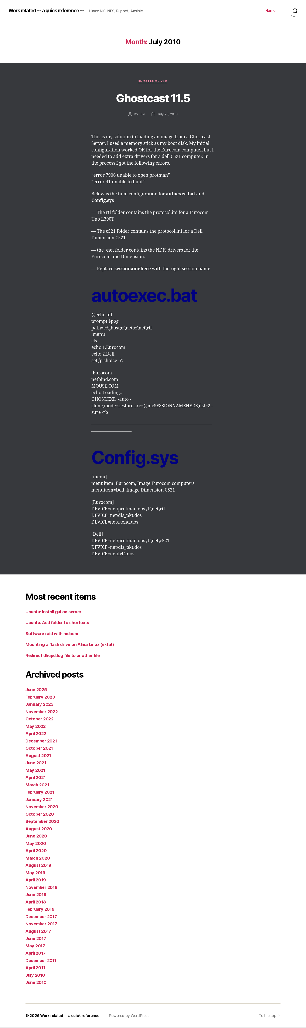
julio (141, 115)
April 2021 (36, 778)
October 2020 (40, 814)
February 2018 (41, 909)
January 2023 (40, 704)
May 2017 (36, 946)
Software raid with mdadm (54, 634)
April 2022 (37, 734)
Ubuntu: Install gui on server (55, 612)
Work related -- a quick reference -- (49, 10)
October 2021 (40, 748)
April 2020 (37, 851)
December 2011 (42, 961)
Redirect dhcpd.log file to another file (65, 655)
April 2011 (36, 968)
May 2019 (36, 873)
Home (270, 10)
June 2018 (37, 895)
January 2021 (40, 800)
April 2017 (36, 953)
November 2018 (43, 887)
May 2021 (36, 770)
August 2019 (39, 865)
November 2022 (43, 712)
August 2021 (39, 756)
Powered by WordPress (132, 1016)
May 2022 (36, 726)
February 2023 (41, 697)
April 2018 (37, 902)
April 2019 (37, 880)
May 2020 (36, 843)
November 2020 (43, 807)
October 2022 (40, 719)
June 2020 (37, 836)
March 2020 (38, 858)
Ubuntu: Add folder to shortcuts (60, 623)
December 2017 (43, 917)
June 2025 (37, 690)
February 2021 (41, 792)
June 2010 (37, 983)
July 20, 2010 (167, 115)
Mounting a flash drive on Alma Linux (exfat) (72, 645)
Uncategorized (153, 82)
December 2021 (43, 741)
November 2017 (43, 924)
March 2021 (38, 785)
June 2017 (37, 939)
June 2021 (37, 763)
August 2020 (40, 829)
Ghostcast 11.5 (153, 98)
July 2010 (36, 975)
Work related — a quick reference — (73, 1016)
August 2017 (39, 931)
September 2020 (44, 822)
